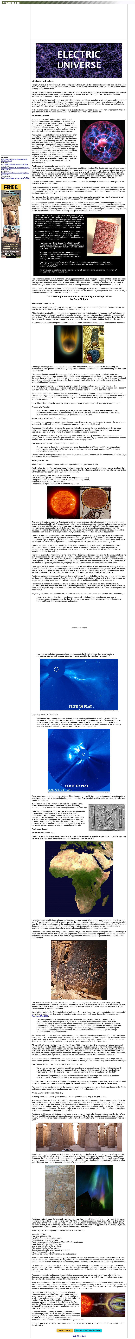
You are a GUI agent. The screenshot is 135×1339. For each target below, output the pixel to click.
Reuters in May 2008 (40, 1016)
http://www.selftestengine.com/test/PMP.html (15, 178)
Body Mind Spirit (79, 1336)
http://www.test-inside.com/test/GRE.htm (14, 164)
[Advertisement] (11, 41)
